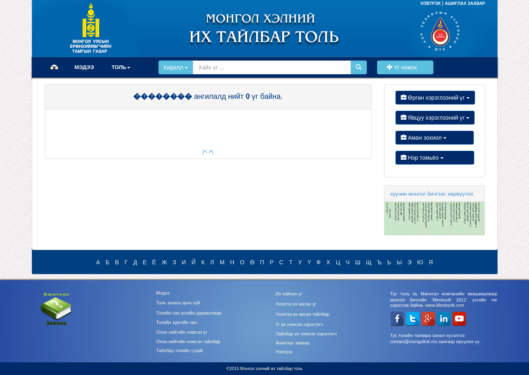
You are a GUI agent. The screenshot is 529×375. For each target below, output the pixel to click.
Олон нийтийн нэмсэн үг (181, 332)
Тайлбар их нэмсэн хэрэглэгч (306, 333)
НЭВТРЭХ (431, 3)
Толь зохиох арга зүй (178, 302)
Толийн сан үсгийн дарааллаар (188, 312)
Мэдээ (163, 292)
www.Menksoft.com (444, 305)
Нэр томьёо (435, 157)
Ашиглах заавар (293, 342)
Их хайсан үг (289, 293)
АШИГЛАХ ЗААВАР (465, 3)
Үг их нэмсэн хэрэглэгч (299, 324)
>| (211, 151)
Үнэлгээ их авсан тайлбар (303, 314)
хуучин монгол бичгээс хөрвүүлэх (432, 194)
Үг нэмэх (405, 67)
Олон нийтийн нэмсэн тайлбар (188, 341)
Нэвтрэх (284, 351)
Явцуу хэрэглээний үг (435, 117)
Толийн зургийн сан (176, 322)
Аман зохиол (435, 137)
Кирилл (176, 67)
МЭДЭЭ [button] (84, 67)
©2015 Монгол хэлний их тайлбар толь (264, 368)
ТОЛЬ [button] (121, 67)
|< (205, 151)
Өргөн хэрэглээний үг (435, 97)
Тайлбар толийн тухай (179, 350)
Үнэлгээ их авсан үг (296, 303)
